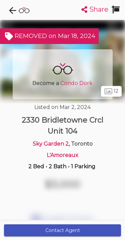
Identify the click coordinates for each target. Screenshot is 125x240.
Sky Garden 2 (51, 144)
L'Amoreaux (62, 155)
